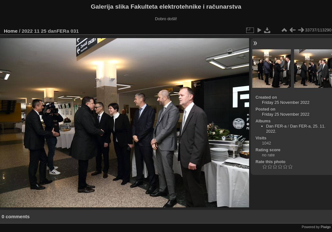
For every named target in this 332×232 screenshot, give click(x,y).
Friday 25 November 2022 (286, 102)
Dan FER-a (276, 126)
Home (11, 31)
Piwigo (326, 227)
